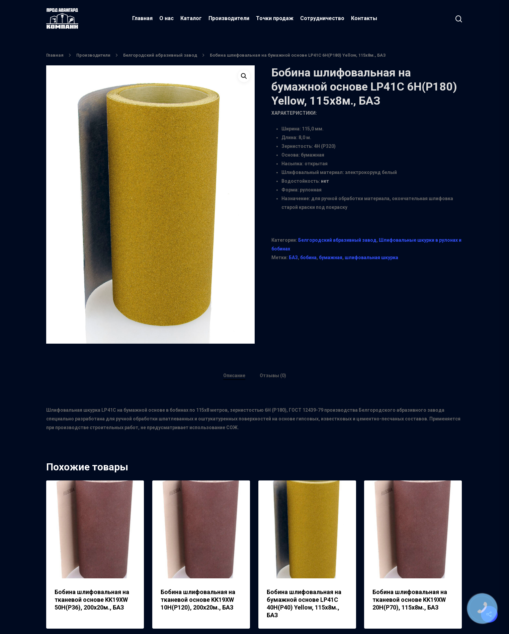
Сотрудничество (322, 18)
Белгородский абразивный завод (160, 55)
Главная (142, 18)
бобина (308, 257)
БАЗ (293, 257)
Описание (234, 375)
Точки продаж (274, 18)
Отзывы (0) (273, 375)
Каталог (191, 18)
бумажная (330, 257)
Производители (228, 18)
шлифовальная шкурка (371, 257)
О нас (166, 18)
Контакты (364, 18)
